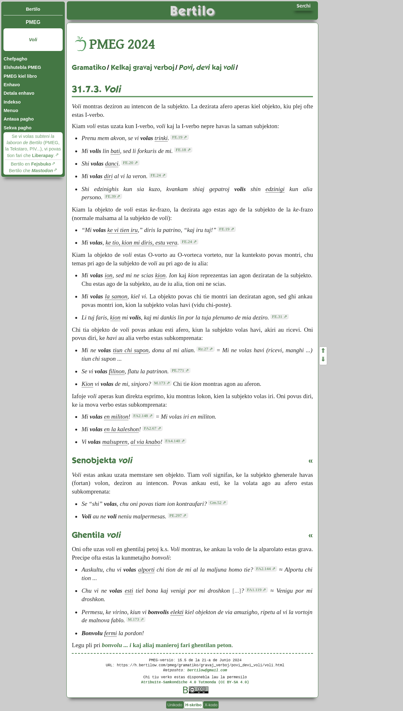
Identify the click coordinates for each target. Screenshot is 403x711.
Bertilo (33, 9)
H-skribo (193, 705)
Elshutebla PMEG (22, 67)
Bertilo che (31, 170)
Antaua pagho (18, 118)
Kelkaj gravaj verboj (142, 67)
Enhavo (11, 84)
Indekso (11, 101)
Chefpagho (15, 58)
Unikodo (174, 705)
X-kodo (211, 705)
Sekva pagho (17, 127)
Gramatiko (89, 67)
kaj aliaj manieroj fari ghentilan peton (167, 645)
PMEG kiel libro (20, 76)
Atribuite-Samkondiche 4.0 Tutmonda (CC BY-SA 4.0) (195, 682)
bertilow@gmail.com (207, 670)
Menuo (10, 110)
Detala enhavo (18, 93)
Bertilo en (31, 163)
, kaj (207, 67)
